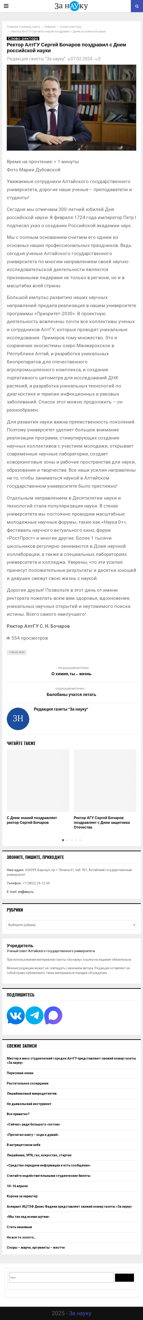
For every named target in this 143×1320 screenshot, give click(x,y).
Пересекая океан (20, 1073)
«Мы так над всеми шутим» (28, 1216)
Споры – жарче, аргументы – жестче (36, 1247)
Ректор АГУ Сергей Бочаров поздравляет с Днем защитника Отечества (102, 823)
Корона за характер (22, 1196)
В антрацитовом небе (23, 1145)
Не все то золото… (21, 1237)
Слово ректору (23, 38)
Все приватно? (18, 1114)
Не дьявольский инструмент (29, 1104)
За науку (80, 1313)
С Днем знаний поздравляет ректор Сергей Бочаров (32, 820)
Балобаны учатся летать (71, 694)
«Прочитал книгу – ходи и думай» (33, 1135)
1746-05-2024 (16, 652)
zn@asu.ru (25, 892)
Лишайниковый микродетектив (32, 1093)
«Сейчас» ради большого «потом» (33, 1124)
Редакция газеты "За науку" (36, 58)
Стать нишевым (19, 1227)
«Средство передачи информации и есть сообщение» (48, 1165)
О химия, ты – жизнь (71, 674)
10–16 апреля (17, 1186)
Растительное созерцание (27, 1083)
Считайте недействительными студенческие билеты (48, 1175)
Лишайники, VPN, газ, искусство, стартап (39, 1155)
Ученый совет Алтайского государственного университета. (51, 951)
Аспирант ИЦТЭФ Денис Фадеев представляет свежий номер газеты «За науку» (69, 1206)
